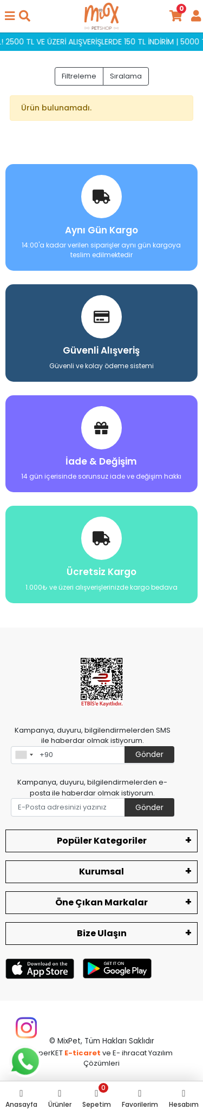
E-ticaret (82, 1053)
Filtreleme (79, 76)
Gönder (149, 754)
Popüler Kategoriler (102, 840)
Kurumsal (101, 871)
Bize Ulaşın (102, 933)
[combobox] (23, 755)
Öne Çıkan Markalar (101, 902)
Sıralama (126, 76)
